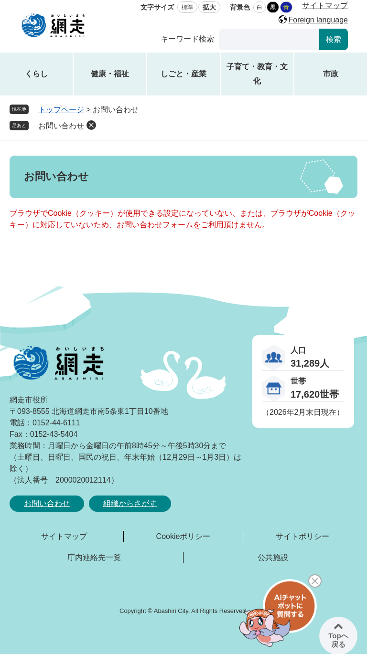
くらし (36, 74)
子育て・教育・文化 (257, 74)
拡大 (209, 7)
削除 (91, 125)
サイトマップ (325, 5)
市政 (330, 74)
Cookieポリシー (183, 536)
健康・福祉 (110, 74)
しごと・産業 (183, 74)
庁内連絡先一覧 (94, 557)
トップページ (61, 109)
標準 (187, 7)
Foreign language (318, 20)
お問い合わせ (61, 126)
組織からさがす (130, 503)
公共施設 (273, 557)
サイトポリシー (302, 536)
